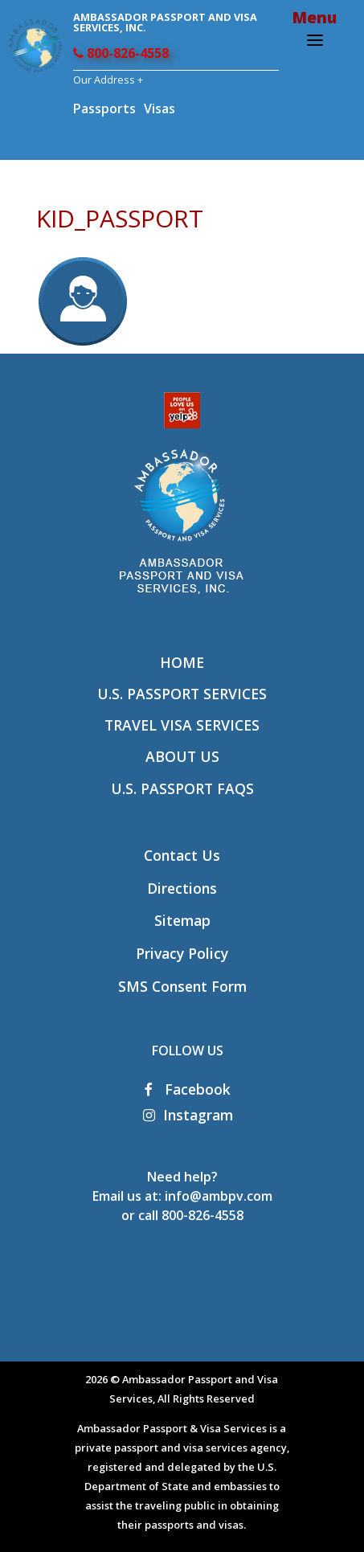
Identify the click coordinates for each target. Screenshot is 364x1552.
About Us (182, 756)
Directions (182, 888)
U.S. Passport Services (182, 693)
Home (182, 662)
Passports (104, 108)
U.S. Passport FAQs (182, 788)
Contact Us (182, 855)
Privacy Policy (182, 953)
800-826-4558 (121, 53)
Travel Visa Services (182, 725)
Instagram (188, 1114)
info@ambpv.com (218, 1196)
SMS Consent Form (182, 986)
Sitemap (182, 920)
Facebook (188, 1089)
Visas (159, 108)
